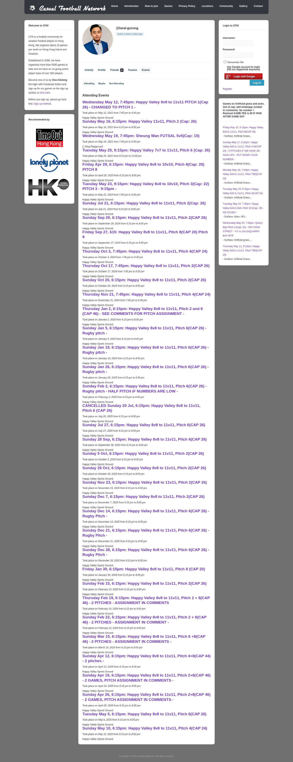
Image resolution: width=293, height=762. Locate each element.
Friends (117, 70)
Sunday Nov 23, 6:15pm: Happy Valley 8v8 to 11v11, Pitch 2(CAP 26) (144, 482)
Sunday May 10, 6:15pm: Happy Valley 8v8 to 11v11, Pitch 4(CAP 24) (144, 728)
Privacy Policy (187, 6)
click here (45, 92)
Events (146, 70)
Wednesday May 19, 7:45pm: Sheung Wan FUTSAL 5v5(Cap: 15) (140, 136)
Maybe (101, 83)
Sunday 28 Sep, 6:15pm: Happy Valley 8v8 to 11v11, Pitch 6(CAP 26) (144, 439)
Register (227, 89)
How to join (151, 6)
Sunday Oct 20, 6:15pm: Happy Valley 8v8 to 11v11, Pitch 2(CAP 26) (144, 280)
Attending (89, 83)
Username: (229, 38)
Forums (132, 70)
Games (168, 6)
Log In (257, 82)
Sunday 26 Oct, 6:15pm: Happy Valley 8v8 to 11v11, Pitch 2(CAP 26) (144, 468)
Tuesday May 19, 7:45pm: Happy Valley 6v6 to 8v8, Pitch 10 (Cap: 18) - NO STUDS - (243, 208)
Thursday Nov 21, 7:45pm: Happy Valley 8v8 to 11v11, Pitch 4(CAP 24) (146, 294)
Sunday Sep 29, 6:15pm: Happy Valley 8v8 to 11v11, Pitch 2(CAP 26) (144, 217)
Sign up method (42, 103)
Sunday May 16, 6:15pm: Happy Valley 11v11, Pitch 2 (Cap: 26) (139, 121)
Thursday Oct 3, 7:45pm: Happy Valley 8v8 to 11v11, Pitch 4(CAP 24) (144, 251)
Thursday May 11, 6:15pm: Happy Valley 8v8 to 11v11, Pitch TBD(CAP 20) (242, 250)
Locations (207, 6)
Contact (258, 6)
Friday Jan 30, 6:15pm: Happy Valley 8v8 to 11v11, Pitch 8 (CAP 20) (143, 569)
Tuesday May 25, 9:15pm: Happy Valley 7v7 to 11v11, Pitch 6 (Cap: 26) (146, 150)
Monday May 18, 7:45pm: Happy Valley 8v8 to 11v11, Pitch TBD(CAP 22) (242, 174)
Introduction (131, 6)
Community (226, 6)
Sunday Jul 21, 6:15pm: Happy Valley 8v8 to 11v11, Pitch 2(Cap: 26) (144, 203)
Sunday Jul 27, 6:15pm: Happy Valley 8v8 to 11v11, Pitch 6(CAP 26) (143, 425)
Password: (229, 49)
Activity (88, 70)
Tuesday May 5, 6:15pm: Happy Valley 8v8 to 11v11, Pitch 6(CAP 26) (144, 714)
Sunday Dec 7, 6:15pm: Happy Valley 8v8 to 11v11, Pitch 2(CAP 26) (143, 496)
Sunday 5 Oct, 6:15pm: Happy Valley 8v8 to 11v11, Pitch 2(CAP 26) (143, 453)
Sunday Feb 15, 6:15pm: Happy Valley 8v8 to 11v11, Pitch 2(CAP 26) (144, 583)
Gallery (243, 6)
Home (114, 6)
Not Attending (116, 83)
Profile (101, 70)
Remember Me (235, 62)
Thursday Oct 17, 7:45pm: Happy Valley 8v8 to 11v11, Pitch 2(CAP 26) (146, 266)
